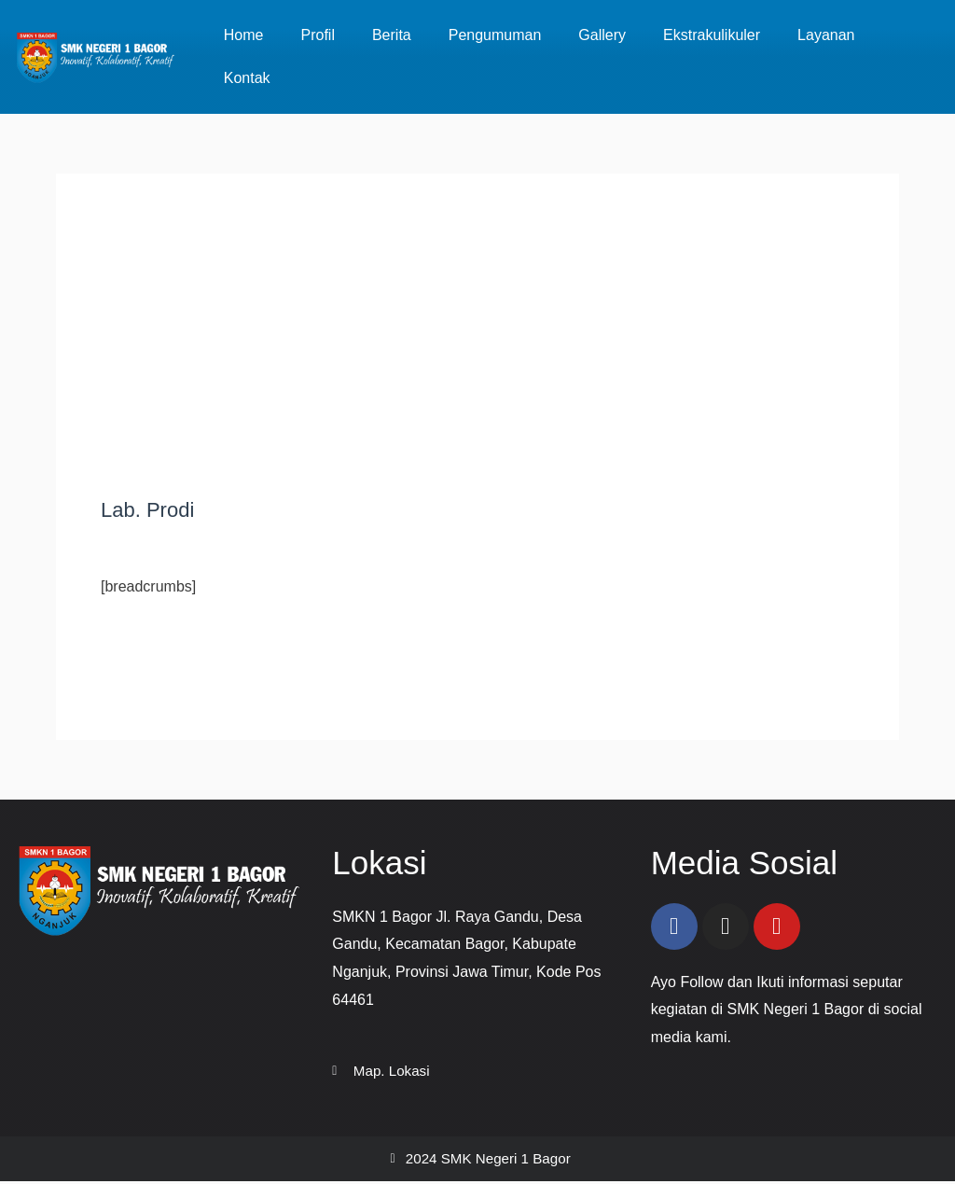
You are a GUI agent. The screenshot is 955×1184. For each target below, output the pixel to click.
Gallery (602, 35)
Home (244, 35)
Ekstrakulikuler (711, 35)
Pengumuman (495, 35)
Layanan (825, 35)
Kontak (247, 78)
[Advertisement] (477, 358)
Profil (317, 35)
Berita (391, 35)
